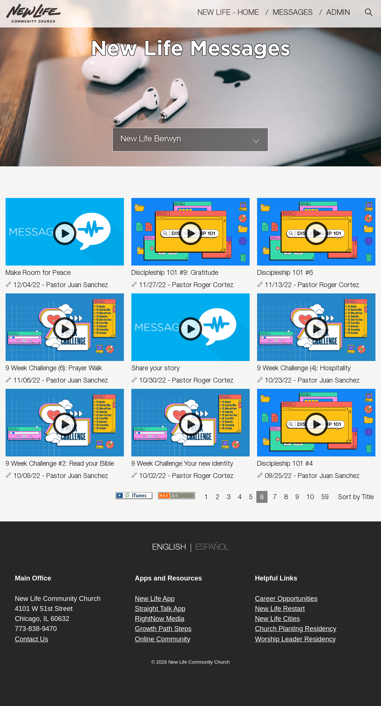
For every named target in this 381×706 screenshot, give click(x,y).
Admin (341, 13)
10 (310, 497)
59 (325, 497)
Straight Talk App (160, 608)
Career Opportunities (286, 598)
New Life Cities (277, 618)
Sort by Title (356, 497)
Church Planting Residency (295, 628)
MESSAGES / (299, 13)
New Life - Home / (235, 13)
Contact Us (31, 639)
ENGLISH (169, 548)
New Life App (155, 598)
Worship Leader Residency (295, 639)
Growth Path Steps (163, 628)
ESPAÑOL (212, 548)
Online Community (163, 639)
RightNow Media (159, 618)
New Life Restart (280, 608)
